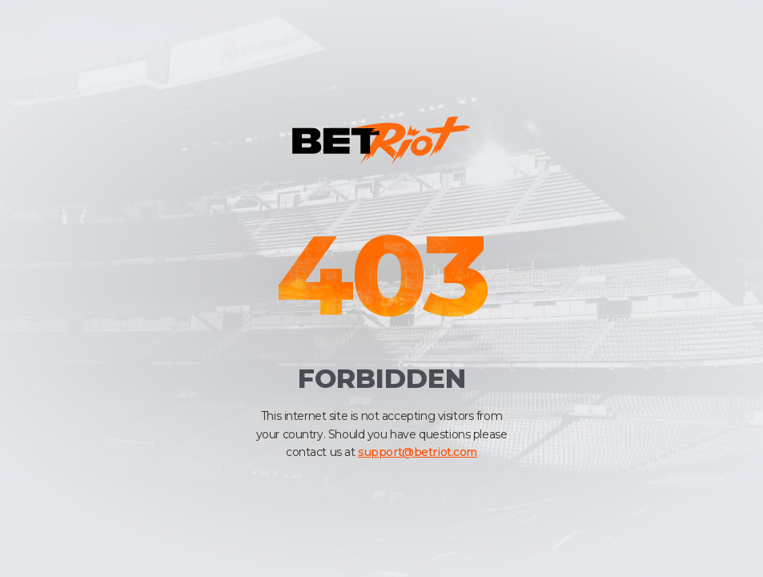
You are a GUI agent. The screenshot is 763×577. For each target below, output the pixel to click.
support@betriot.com (417, 452)
